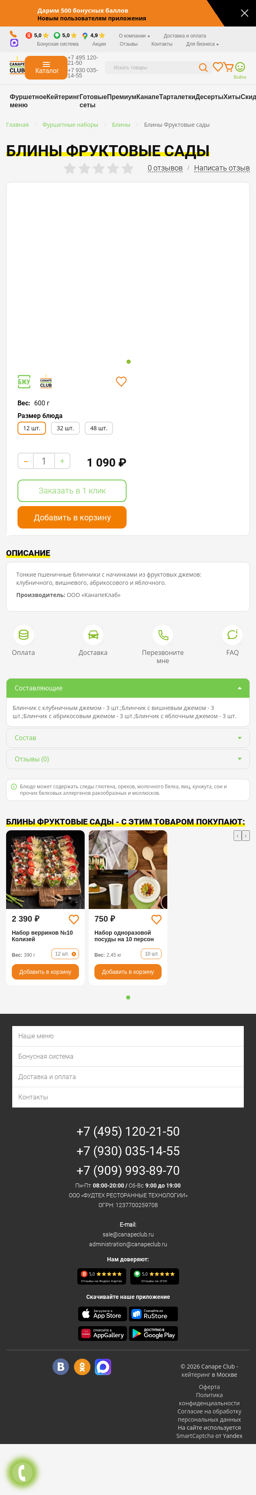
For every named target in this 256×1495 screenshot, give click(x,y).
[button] (128, 997)
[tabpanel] (62, 269)
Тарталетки (177, 96)
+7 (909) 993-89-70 (128, 1170)
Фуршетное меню (28, 100)
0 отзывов (165, 168)
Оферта (209, 1387)
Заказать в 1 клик (72, 490)
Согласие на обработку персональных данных (209, 1415)
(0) (32, 758)
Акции (99, 44)
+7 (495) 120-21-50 (128, 1131)
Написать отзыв (222, 168)
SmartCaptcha (195, 1436)
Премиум (121, 96)
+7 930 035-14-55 (83, 73)
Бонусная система (58, 44)
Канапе (147, 96)
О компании (134, 36)
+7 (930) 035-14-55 (128, 1151)
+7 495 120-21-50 (83, 60)
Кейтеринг (62, 96)
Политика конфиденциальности (209, 1399)
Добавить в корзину (72, 517)
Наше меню (36, 1036)
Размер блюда (40, 416)
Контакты (162, 44)
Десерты (209, 96)
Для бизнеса (202, 44)
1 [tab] (128, 362)
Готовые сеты (93, 100)
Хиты (232, 96)
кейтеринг (196, 1374)
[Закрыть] (244, 13)
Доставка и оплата (185, 35)
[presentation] (238, 835)
